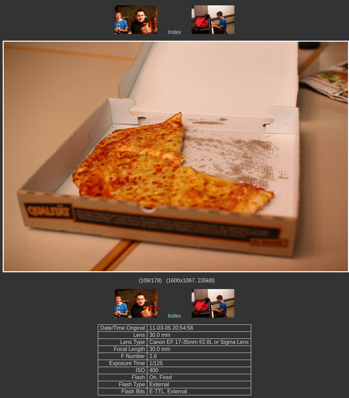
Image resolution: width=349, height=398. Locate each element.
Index (174, 32)
